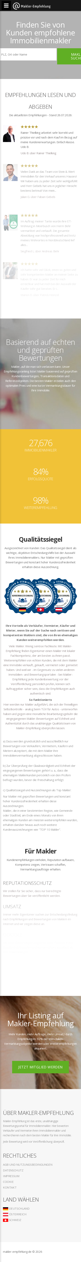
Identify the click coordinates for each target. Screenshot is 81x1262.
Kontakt (9, 1187)
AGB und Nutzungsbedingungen (27, 1164)
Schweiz (12, 1220)
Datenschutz (13, 1170)
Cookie (8, 1182)
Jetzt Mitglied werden (40, 1067)
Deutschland (16, 1208)
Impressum (11, 1176)
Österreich (15, 1214)
